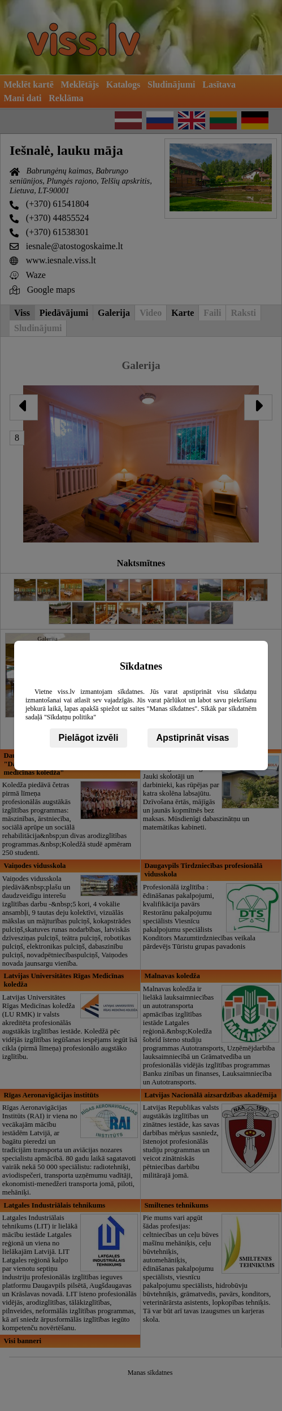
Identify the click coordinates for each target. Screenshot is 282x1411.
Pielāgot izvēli (89, 738)
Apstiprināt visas (193, 738)
